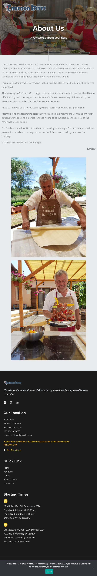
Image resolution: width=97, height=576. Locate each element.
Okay (49, 571)
